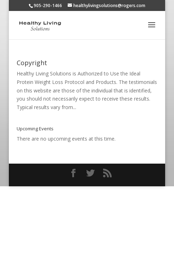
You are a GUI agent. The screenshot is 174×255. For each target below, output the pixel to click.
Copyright (32, 62)
